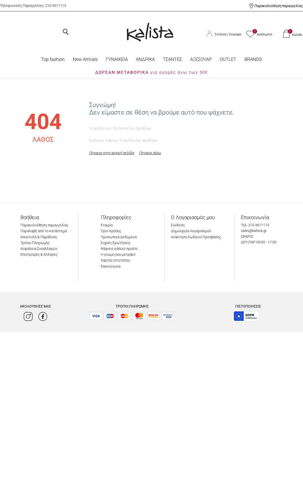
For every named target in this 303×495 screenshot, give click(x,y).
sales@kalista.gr (254, 231)
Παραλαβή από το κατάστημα (43, 231)
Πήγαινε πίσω (150, 153)
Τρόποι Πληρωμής (34, 243)
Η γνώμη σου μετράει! (118, 254)
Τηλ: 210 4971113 (255, 225)
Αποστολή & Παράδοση (38, 237)
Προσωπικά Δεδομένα (119, 237)
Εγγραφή (235, 34)
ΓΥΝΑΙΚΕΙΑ (117, 59)
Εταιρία (107, 225)
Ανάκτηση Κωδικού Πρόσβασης (196, 237)
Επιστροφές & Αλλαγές (38, 254)
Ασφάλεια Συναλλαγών (38, 249)
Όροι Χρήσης (111, 231)
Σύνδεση (221, 34)
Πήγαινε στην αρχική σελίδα (111, 153)
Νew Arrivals (85, 59)
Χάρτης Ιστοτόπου (115, 260)
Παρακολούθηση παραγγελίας (279, 6)
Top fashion (53, 59)
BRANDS (253, 59)
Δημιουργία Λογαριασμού (191, 231)
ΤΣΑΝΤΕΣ (172, 59)
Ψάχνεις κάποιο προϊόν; (119, 249)
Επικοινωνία (110, 266)
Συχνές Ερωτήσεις (115, 243)
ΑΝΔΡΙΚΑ (145, 59)
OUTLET (228, 59)
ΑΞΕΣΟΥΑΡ (201, 59)
